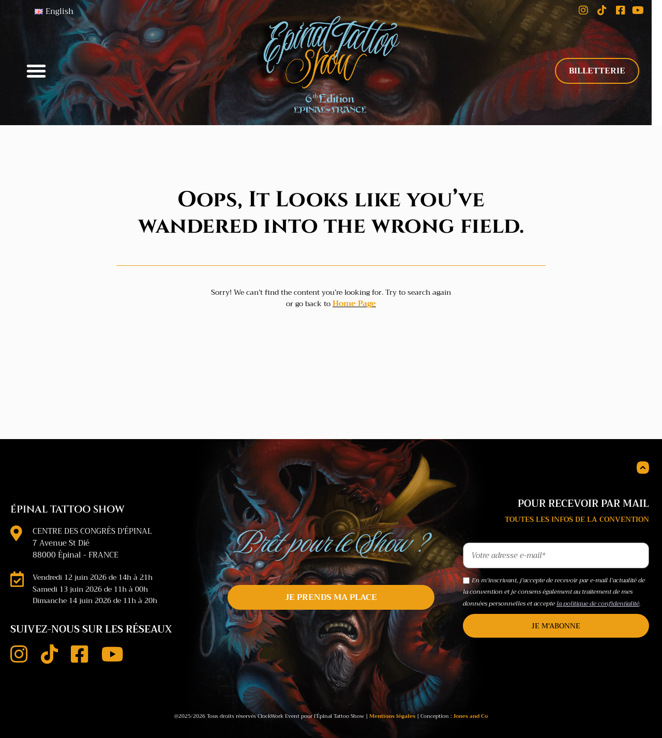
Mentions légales (392, 703)
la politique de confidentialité (597, 591)
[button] (36, 65)
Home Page (354, 292)
